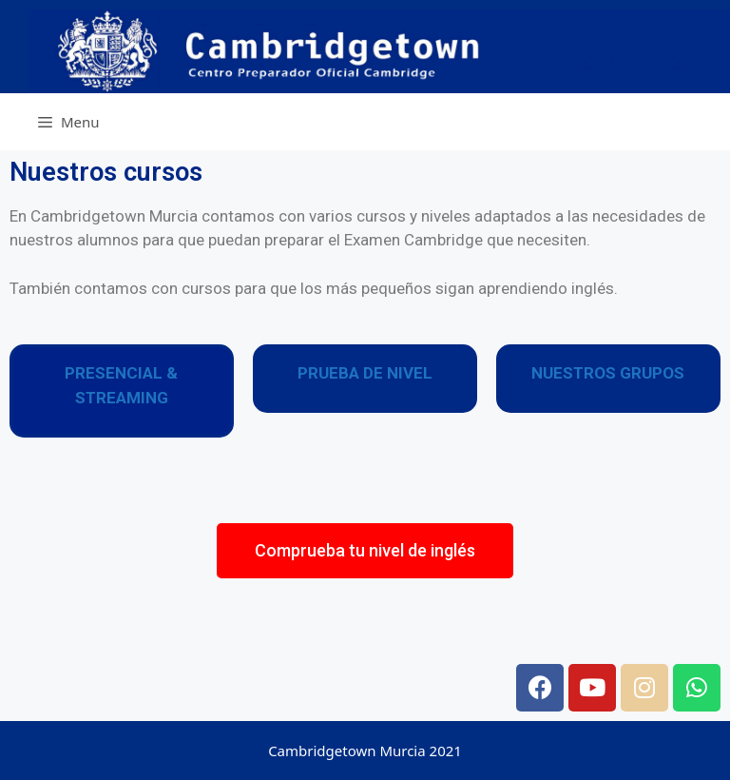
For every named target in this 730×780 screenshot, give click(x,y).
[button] (365, 550)
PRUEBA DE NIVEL (365, 372)
